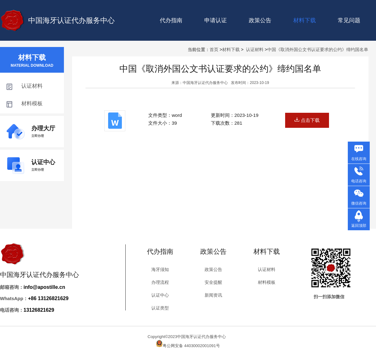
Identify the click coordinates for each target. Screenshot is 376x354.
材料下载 (231, 49)
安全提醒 (213, 282)
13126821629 (39, 310)
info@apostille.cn (44, 287)
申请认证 (215, 20)
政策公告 (260, 20)
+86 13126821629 (48, 298)
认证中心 (160, 295)
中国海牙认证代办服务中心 (71, 20)
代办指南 (171, 20)
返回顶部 (358, 225)
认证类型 (160, 307)
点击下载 (307, 120)
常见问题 (349, 20)
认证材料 (255, 49)
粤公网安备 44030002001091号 (191, 345)
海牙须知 (160, 269)
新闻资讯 (213, 295)
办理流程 (160, 282)
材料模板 (266, 282)
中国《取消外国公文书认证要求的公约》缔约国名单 (317, 49)
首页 (214, 49)
